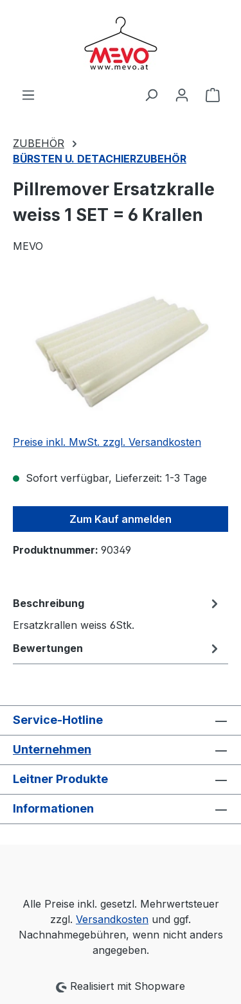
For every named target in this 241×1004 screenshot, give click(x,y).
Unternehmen (52, 749)
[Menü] (28, 94)
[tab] (117, 613)
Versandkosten (112, 919)
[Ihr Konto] (181, 94)
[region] (120, 351)
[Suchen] (151, 94)
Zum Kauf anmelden (120, 519)
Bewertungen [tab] (117, 648)
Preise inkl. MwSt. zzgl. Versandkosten (107, 442)
